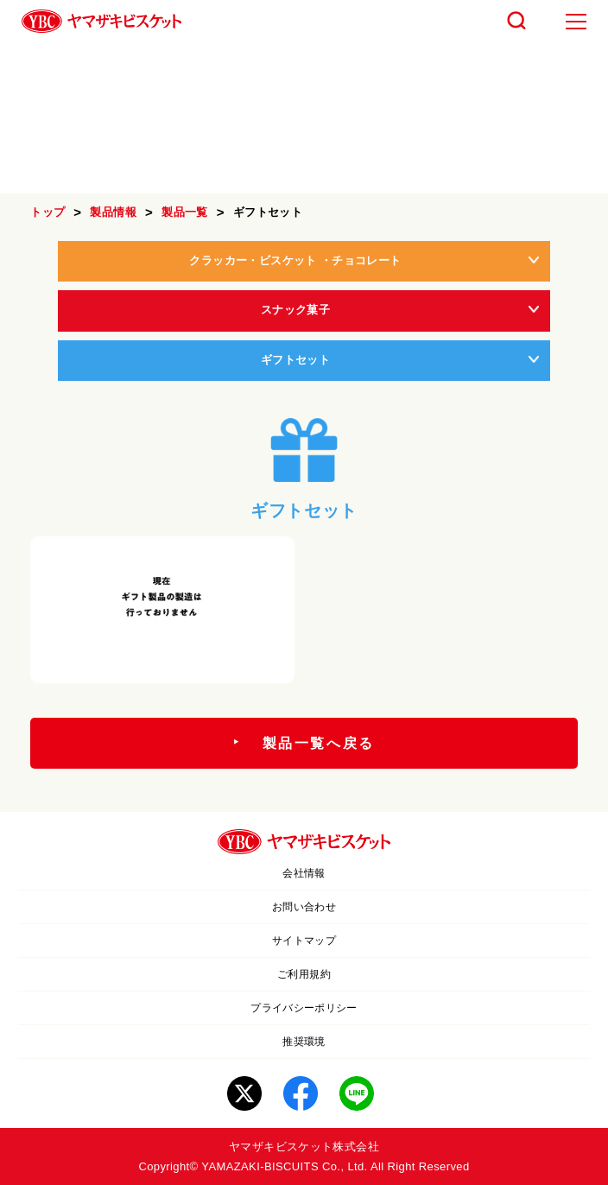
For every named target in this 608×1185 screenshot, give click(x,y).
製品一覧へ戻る (319, 743)
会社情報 (303, 873)
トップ (47, 212)
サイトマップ (304, 941)
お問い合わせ (304, 907)
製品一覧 (185, 212)
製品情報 (113, 212)
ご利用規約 (304, 974)
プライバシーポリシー (304, 1008)
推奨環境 (303, 1042)
